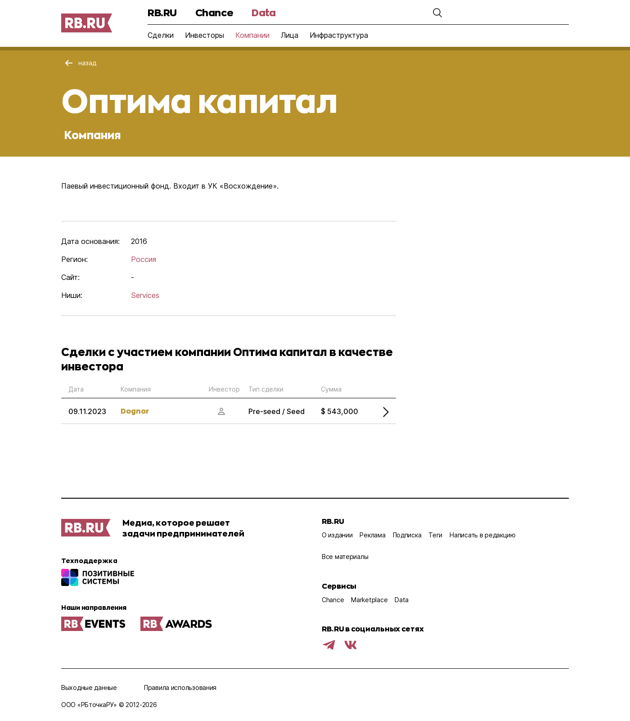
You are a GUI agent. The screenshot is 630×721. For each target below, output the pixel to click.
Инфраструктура (339, 35)
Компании (252, 35)
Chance (214, 12)
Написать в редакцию (483, 535)
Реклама (372, 535)
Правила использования (180, 687)
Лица (289, 35)
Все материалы (345, 556)
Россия (143, 259)
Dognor (135, 410)
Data (263, 12)
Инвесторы (204, 35)
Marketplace (369, 600)
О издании (337, 535)
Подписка (407, 535)
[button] (437, 12)
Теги (435, 535)
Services (145, 295)
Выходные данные (89, 687)
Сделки (161, 35)
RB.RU (162, 12)
